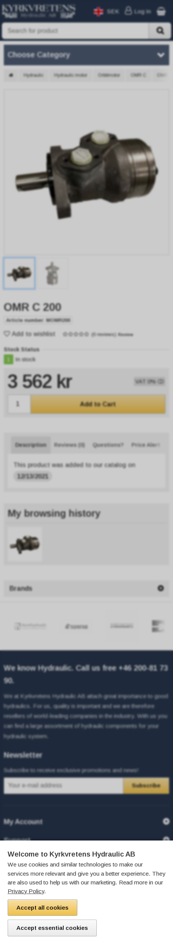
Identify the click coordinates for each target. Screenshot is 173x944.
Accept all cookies (42, 907)
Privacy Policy (26, 891)
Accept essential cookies (52, 928)
